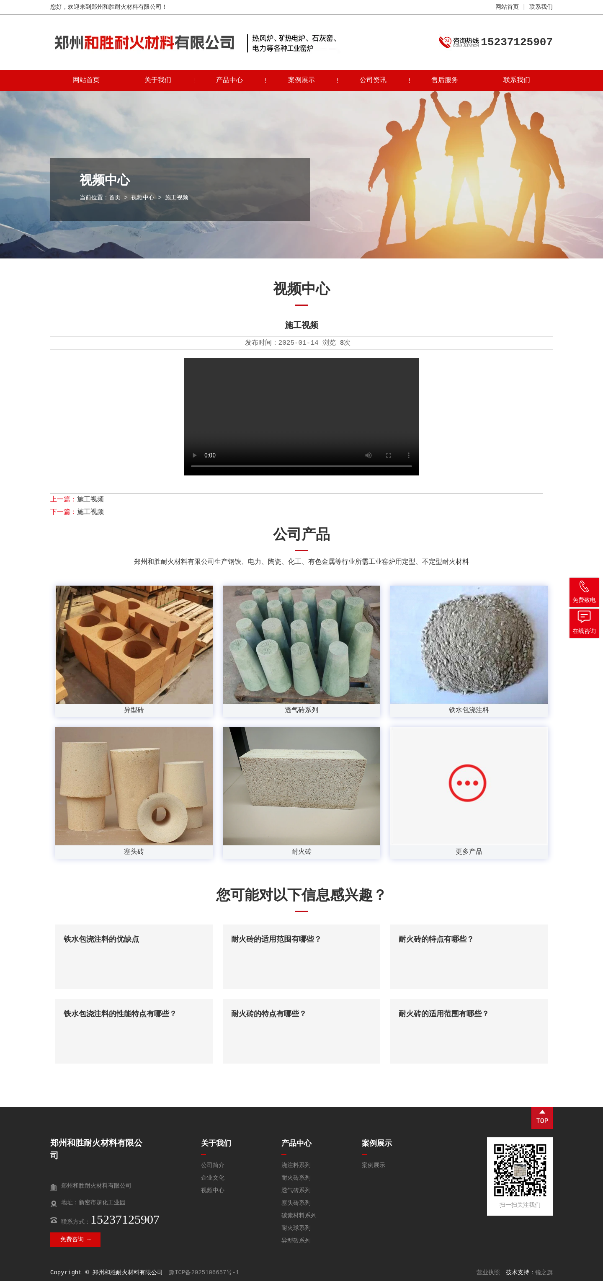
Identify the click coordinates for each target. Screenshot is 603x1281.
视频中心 (143, 197)
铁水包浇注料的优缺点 (101, 939)
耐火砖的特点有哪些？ (436, 939)
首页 (115, 197)
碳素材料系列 (299, 1215)
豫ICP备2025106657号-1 (204, 1272)
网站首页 (507, 7)
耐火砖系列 (296, 1178)
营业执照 (488, 1272)
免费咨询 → (75, 1239)
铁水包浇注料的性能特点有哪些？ (120, 1014)
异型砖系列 (296, 1240)
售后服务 (444, 80)
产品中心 (229, 80)
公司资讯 (373, 80)
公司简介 (212, 1165)
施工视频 (90, 500)
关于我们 (157, 80)
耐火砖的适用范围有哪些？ (276, 939)
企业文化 (212, 1178)
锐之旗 (544, 1272)
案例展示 (301, 80)
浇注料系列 (296, 1165)
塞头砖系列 (296, 1203)
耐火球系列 (296, 1228)
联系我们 (541, 7)
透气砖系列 (296, 1190)
